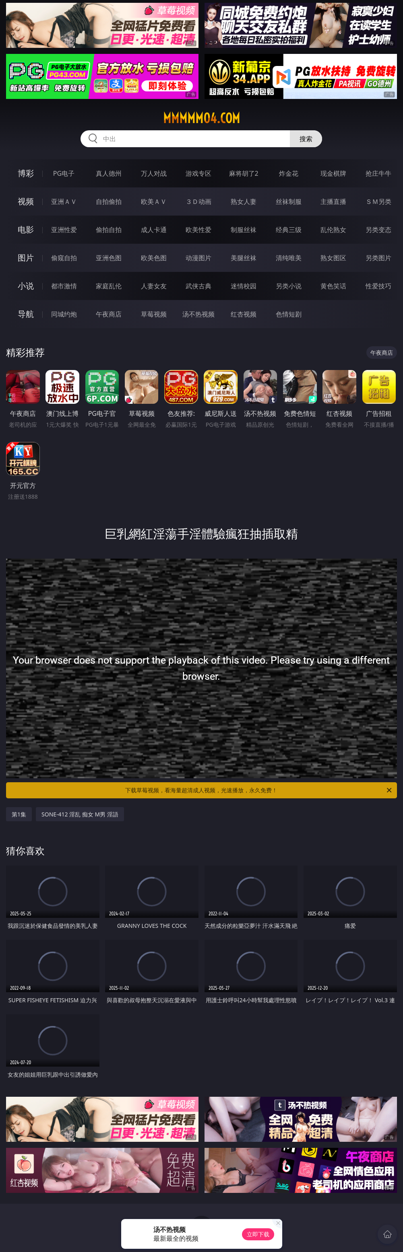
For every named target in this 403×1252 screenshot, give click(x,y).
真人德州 (109, 173)
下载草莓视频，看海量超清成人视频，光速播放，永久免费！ (259, 790)
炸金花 (288, 173)
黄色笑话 (333, 286)
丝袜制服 (289, 201)
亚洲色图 (109, 257)
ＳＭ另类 (378, 201)
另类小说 (289, 286)
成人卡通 (154, 229)
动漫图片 (198, 257)
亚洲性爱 (64, 229)
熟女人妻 (243, 201)
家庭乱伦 (109, 286)
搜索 (306, 138)
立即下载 (258, 1234)
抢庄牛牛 (378, 173)
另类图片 (378, 257)
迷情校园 (243, 286)
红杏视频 (243, 314)
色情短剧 (289, 314)
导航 (26, 313)
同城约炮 (64, 314)
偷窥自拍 (64, 257)
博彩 (26, 173)
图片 (26, 257)
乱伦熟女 (333, 229)
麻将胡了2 (243, 173)
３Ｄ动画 (198, 201)
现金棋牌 (333, 173)
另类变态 (378, 229)
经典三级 (289, 229)
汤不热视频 (198, 314)
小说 (26, 285)
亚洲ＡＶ (64, 201)
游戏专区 (198, 173)
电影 (26, 229)
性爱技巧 (378, 286)
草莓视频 (154, 314)
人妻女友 (154, 286)
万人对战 (154, 173)
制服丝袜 (243, 229)
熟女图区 (333, 257)
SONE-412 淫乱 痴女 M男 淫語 (79, 814)
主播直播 (333, 201)
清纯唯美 (289, 257)
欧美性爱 (198, 229)
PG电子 (63, 173)
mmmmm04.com (201, 118)
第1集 (19, 814)
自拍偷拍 (109, 201)
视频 (26, 201)
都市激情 (64, 286)
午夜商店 (109, 314)
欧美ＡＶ (154, 201)
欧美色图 (154, 257)
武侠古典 (198, 286)
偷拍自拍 (109, 229)
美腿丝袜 (243, 257)
